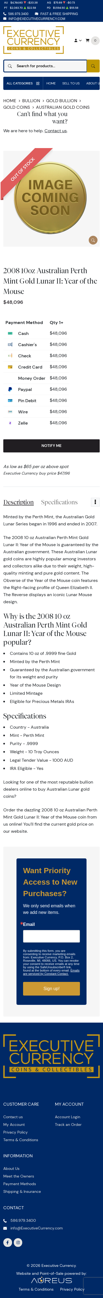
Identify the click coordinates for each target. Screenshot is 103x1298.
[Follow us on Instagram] (18, 1242)
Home (51, 83)
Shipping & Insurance (22, 1191)
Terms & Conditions (20, 1139)
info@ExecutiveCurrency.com (37, 19)
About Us (11, 1168)
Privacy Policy (15, 1132)
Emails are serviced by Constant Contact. (51, 972)
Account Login (67, 1116)
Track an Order (68, 1124)
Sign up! (51, 988)
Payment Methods (19, 1183)
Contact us (55, 130)
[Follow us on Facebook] (7, 1242)
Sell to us (71, 83)
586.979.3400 (18, 14)
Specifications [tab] (59, 502)
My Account (14, 1124)
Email (29, 924)
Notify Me (51, 445)
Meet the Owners (18, 1176)
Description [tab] (18, 502)
